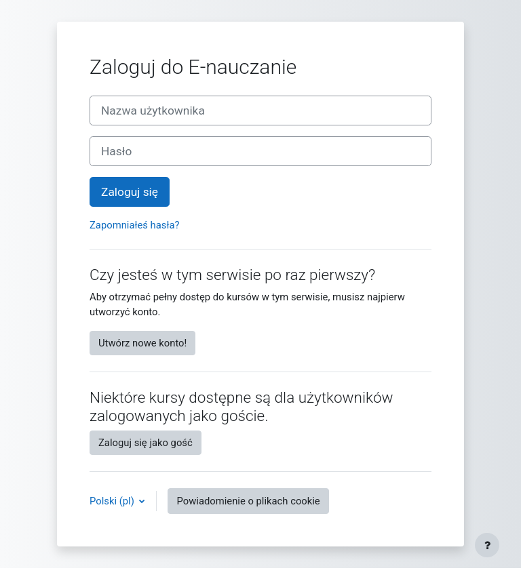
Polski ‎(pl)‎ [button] (113, 501)
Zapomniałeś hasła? (135, 225)
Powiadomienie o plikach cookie (248, 501)
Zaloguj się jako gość (145, 443)
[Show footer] (487, 545)
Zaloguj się (129, 192)
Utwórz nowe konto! (142, 343)
